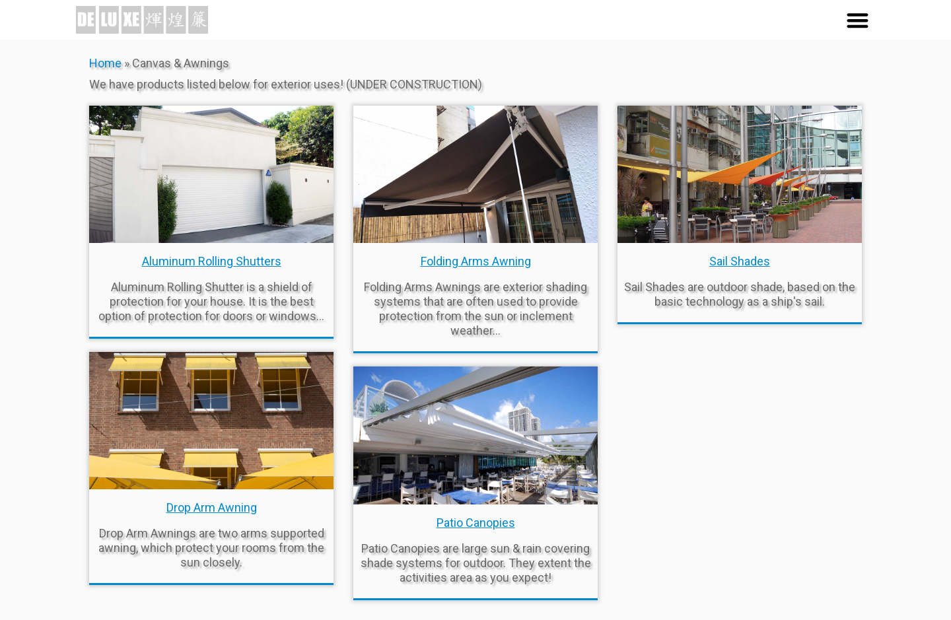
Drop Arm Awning (211, 507)
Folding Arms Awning (476, 261)
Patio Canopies (476, 523)
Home (105, 63)
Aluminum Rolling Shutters (211, 261)
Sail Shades (739, 261)
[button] (857, 20)
